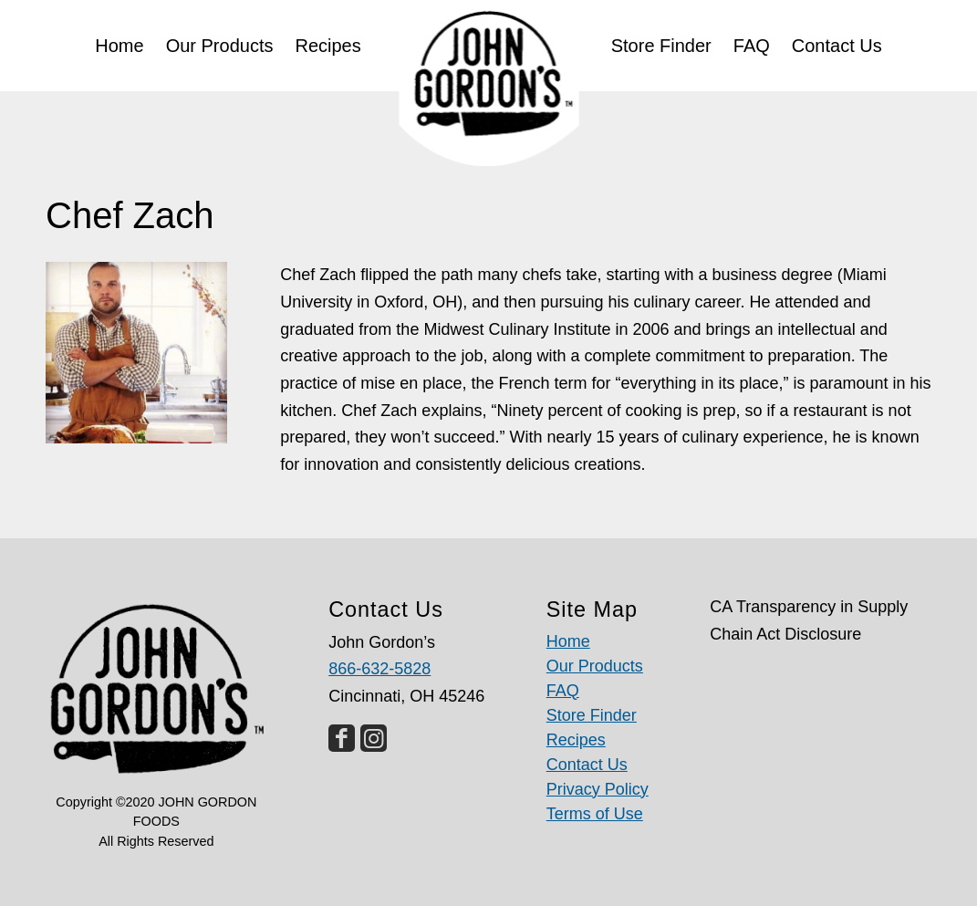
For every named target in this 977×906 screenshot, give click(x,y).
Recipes (576, 740)
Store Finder (591, 715)
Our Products (594, 666)
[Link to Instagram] (373, 738)
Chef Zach (130, 215)
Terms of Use (594, 814)
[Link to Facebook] (341, 738)
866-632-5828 (379, 669)
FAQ (562, 691)
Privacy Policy (597, 789)
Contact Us (587, 764)
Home (568, 641)
